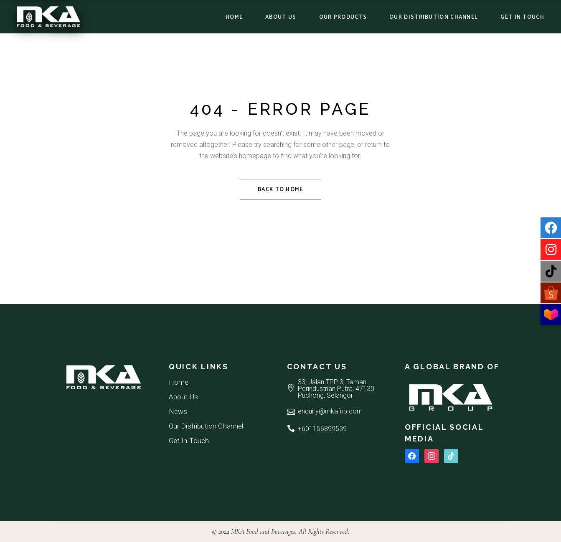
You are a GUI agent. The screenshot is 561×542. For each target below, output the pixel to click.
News (178, 411)
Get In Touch (189, 440)
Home (178, 382)
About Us (183, 397)
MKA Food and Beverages (263, 531)
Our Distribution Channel (206, 426)
